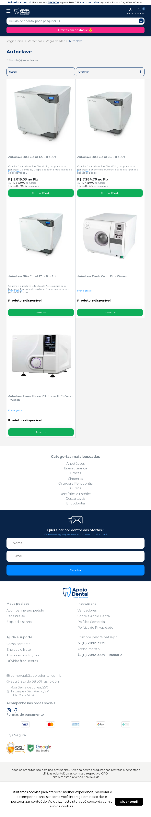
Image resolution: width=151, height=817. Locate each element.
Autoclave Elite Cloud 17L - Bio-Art (32, 276)
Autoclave (76, 41)
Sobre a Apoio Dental (94, 616)
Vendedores (87, 610)
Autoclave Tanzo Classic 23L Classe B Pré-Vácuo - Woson (40, 398)
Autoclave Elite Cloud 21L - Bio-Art (101, 157)
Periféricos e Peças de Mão (46, 41)
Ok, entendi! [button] (129, 801)
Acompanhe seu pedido (25, 610)
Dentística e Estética (75, 494)
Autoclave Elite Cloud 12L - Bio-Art (32, 157)
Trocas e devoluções (22, 655)
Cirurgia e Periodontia (75, 483)
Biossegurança (75, 468)
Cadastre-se (15, 616)
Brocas (75, 473)
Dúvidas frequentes (22, 661)
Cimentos (75, 479)
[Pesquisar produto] (141, 21)
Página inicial (15, 41)
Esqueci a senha (19, 622)
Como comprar (18, 644)
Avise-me (41, 312)
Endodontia (75, 503)
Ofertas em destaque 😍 (75, 30)
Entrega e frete (18, 649)
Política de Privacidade (95, 627)
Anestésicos (75, 463)
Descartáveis (75, 499)
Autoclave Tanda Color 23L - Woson (102, 276)
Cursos (75, 488)
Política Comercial (91, 622)
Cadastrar (75, 570)
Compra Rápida (41, 193)
